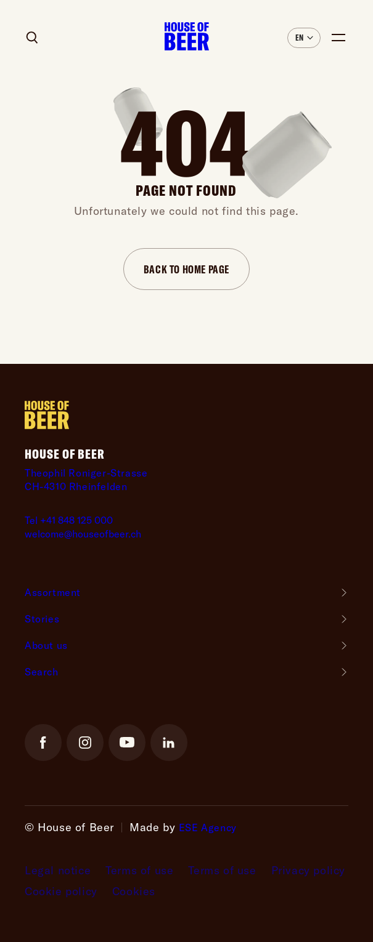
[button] (304, 38)
